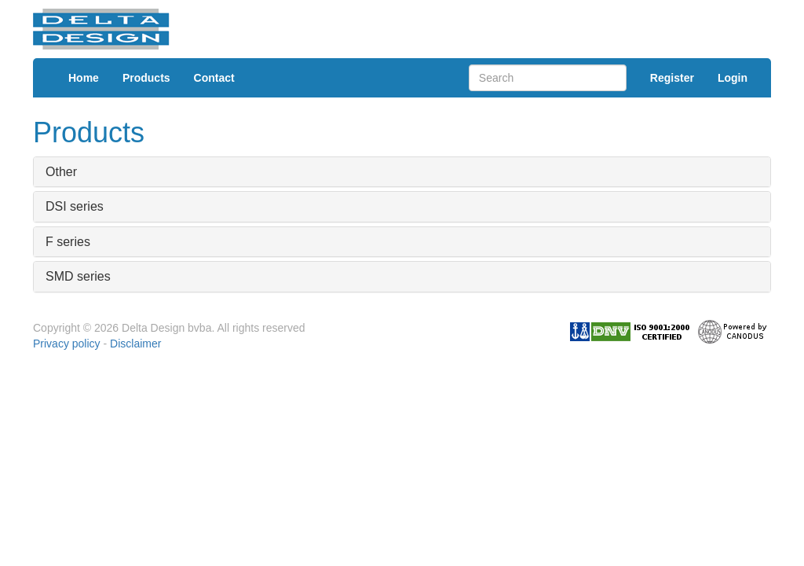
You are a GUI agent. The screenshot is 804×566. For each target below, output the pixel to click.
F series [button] (68, 241)
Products (146, 78)
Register (672, 78)
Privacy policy (66, 343)
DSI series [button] (75, 206)
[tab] (402, 172)
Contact (214, 78)
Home (83, 78)
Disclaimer (135, 343)
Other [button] (61, 171)
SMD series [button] (78, 276)
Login (732, 78)
